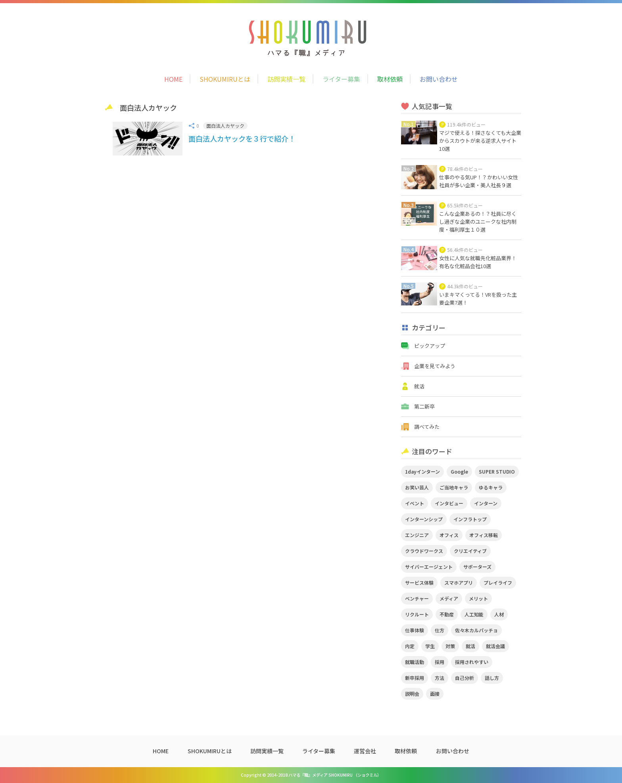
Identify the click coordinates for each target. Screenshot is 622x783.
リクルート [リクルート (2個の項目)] (417, 614)
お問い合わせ (439, 79)
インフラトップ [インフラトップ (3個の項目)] (470, 519)
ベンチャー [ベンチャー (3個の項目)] (417, 598)
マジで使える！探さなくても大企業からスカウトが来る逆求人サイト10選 (480, 140)
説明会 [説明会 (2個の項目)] (412, 693)
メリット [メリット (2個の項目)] (478, 598)
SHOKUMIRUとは (225, 79)
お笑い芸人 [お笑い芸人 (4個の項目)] (417, 487)
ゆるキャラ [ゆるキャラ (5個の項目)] (491, 487)
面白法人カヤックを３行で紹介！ (242, 138)
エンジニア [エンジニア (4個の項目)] (417, 535)
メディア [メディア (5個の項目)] (449, 598)
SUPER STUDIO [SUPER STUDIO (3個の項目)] (497, 471)
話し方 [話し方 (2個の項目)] (492, 677)
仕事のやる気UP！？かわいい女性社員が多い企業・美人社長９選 (478, 181)
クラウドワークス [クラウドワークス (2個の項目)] (424, 550)
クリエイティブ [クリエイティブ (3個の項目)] (470, 550)
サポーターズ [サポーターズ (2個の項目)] (477, 566)
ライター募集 (341, 79)
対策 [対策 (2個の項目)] (450, 646)
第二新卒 (424, 406)
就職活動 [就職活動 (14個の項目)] (414, 661)
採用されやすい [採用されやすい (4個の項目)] (471, 661)
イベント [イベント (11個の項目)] (414, 503)
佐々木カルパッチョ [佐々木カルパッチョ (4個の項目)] (476, 630)
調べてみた (427, 426)
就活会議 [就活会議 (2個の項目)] (495, 646)
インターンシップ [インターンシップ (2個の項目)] (424, 519)
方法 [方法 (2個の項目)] (439, 677)
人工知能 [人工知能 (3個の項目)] (474, 614)
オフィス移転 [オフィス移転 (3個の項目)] (483, 535)
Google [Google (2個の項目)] (459, 471)
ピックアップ (429, 345)
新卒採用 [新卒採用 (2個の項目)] (414, 677)
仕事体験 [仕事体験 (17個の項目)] (414, 630)
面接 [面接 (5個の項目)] (435, 693)
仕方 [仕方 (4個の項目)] (439, 630)
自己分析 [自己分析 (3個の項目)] (464, 677)
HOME (173, 79)
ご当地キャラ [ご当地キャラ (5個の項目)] (454, 487)
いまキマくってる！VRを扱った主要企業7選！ (478, 298)
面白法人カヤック (225, 125)
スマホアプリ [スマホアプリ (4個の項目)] (458, 582)
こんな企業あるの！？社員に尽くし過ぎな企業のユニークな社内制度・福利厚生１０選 (477, 221)
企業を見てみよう (434, 366)
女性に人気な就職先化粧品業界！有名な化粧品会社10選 (477, 262)
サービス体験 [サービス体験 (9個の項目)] (419, 582)
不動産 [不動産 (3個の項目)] (447, 614)
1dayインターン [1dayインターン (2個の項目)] (422, 471)
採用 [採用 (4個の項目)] (439, 661)
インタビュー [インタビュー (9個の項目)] (449, 503)
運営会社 (365, 751)
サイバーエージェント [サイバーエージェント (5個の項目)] (429, 566)
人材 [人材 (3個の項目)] (499, 614)
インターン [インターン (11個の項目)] (485, 503)
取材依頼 (390, 79)
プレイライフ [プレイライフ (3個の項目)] (498, 582)
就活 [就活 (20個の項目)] (470, 646)
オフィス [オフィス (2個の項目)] (449, 535)
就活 (419, 386)
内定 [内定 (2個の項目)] (410, 646)
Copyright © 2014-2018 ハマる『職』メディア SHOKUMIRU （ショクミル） (311, 775)
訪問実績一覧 (286, 79)
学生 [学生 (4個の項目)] (430, 646)
